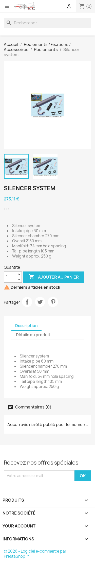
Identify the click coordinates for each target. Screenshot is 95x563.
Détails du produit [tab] (33, 334)
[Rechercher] (47, 23)
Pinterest (53, 302)
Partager (27, 302)
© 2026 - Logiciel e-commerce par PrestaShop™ (35, 554)
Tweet (40, 302)
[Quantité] (10, 277)
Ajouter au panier (54, 277)
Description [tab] (26, 325)
